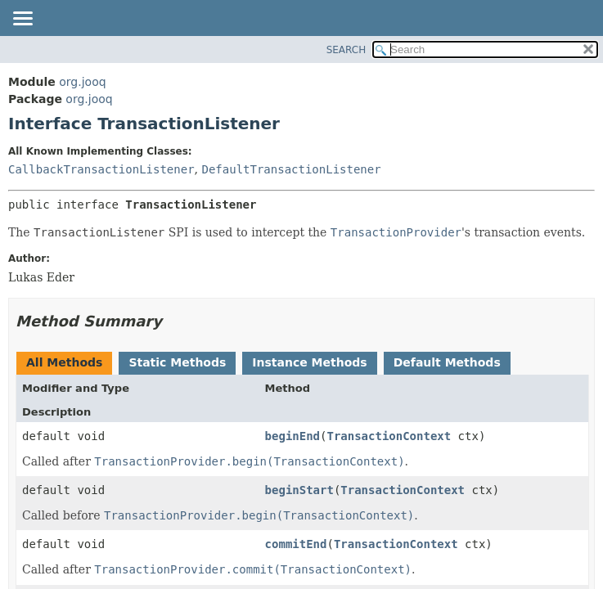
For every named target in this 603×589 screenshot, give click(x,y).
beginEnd (292, 436)
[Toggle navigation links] (22, 19)
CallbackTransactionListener (101, 169)
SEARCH (346, 50)
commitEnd (296, 544)
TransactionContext (388, 436)
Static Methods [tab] (177, 362)
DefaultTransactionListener (290, 169)
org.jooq (82, 81)
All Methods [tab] (64, 362)
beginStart (299, 490)
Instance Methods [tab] (309, 362)
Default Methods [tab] (447, 362)
